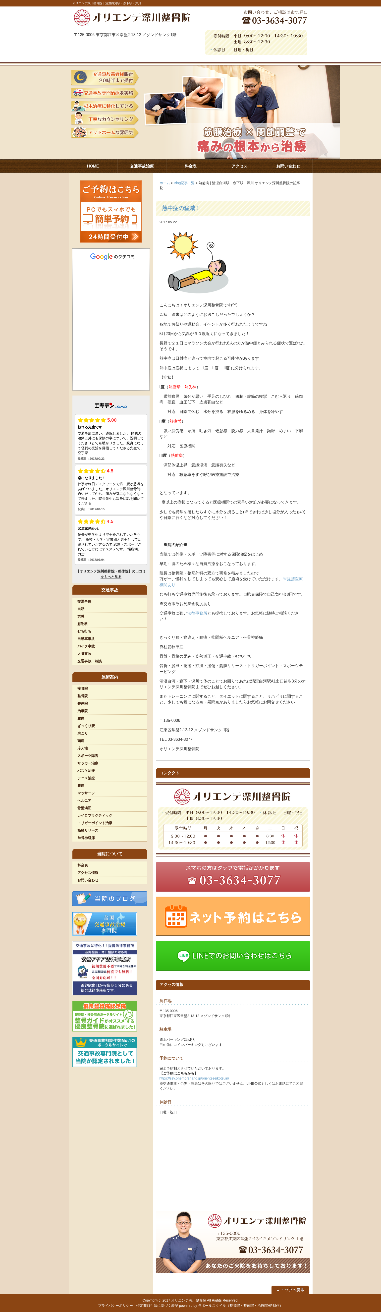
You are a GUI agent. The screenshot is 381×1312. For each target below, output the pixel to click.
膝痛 (80, 786)
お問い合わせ (87, 880)
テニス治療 (86, 778)
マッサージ (86, 793)
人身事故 (84, 654)
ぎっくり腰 (86, 726)
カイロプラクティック (94, 815)
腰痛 (80, 718)
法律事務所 (197, 613)
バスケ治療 (86, 771)
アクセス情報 (87, 873)
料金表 (82, 865)
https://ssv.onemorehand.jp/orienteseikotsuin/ (194, 1078)
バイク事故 (86, 646)
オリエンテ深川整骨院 (188, 1300)
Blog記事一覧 (184, 183)
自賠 (80, 609)
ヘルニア (84, 800)
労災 (80, 616)
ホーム (165, 183)
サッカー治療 (87, 763)
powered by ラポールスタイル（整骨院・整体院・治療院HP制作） (231, 1306)
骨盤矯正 (84, 808)
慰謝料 (82, 624)
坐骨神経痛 (86, 838)
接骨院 (82, 688)
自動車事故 (86, 639)
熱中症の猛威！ (181, 208)
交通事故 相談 (89, 661)
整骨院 (82, 696)
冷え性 (82, 748)
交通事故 (84, 601)
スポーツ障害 (87, 756)
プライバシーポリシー (115, 1306)
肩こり (82, 733)
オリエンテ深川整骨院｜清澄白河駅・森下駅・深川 (106, 3)
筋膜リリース (87, 830)
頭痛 (80, 741)
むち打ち (84, 631)
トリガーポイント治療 (94, 823)
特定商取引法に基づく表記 (157, 1306)
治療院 (82, 711)
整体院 (82, 703)
